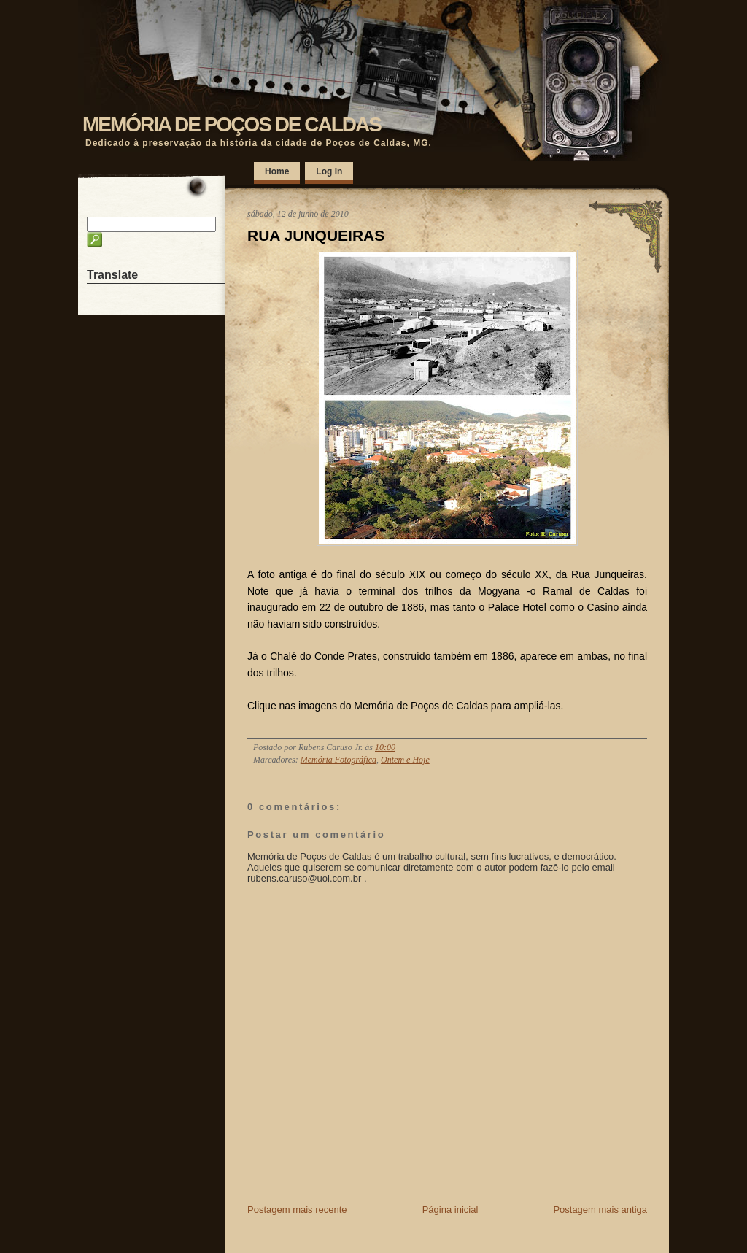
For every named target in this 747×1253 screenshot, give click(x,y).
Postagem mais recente (297, 1209)
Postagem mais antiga (600, 1209)
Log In (329, 171)
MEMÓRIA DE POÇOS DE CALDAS (231, 124)
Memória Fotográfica (338, 760)
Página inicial (450, 1209)
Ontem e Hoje (405, 760)
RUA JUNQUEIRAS (315, 235)
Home (277, 171)
